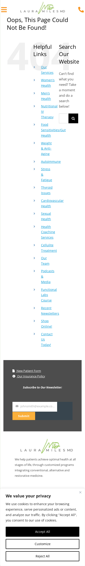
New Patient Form (26, 371)
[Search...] (63, 118)
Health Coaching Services (48, 232)
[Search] (73, 118)
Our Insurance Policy (28, 376)
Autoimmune (51, 161)
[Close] (80, 492)
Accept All (42, 531)
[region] (42, 527)
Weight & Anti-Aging (46, 148)
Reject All (43, 556)
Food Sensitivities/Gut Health (53, 130)
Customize (43, 544)
